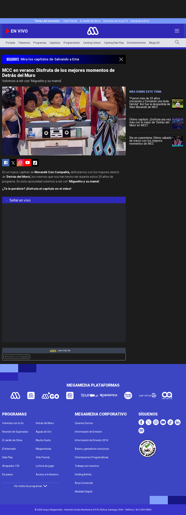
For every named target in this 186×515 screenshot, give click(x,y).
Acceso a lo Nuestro (47, 474)
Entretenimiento (136, 42)
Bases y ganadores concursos (92, 448)
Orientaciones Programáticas (91, 457)
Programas (39, 42)
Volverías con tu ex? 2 (115, 20)
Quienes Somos (84, 423)
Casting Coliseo (92, 42)
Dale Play (7, 457)
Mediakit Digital (83, 491)
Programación (72, 42)
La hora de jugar (45, 465)
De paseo (7, 474)
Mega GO (154, 42)
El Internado (9, 448)
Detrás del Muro (45, 423)
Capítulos (55, 42)
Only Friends (70, 20)
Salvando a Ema (140, 20)
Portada (10, 42)
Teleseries (24, 42)
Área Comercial (84, 483)
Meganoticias (43, 448)
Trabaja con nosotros (87, 465)
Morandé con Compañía (17, 356)
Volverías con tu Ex (13, 423)
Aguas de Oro (43, 431)
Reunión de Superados (15, 431)
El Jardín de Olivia (90, 20)
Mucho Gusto (43, 440)
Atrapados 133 (10, 465)
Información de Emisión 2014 (91, 440)
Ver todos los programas (30, 486)
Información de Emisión (88, 431)
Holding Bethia (83, 474)
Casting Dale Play (114, 42)
